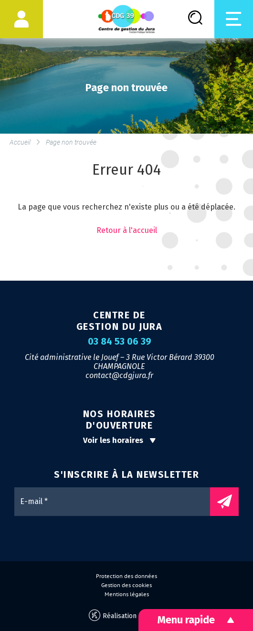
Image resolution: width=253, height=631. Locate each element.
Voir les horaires (119, 440)
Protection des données (126, 576)
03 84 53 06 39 (119, 342)
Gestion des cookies (126, 585)
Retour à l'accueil (126, 230)
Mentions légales (127, 594)
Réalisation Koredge (127, 615)
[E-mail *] (117, 501)
